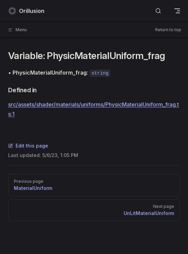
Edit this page (28, 146)
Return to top (168, 29)
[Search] (158, 11)
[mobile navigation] (177, 11)
